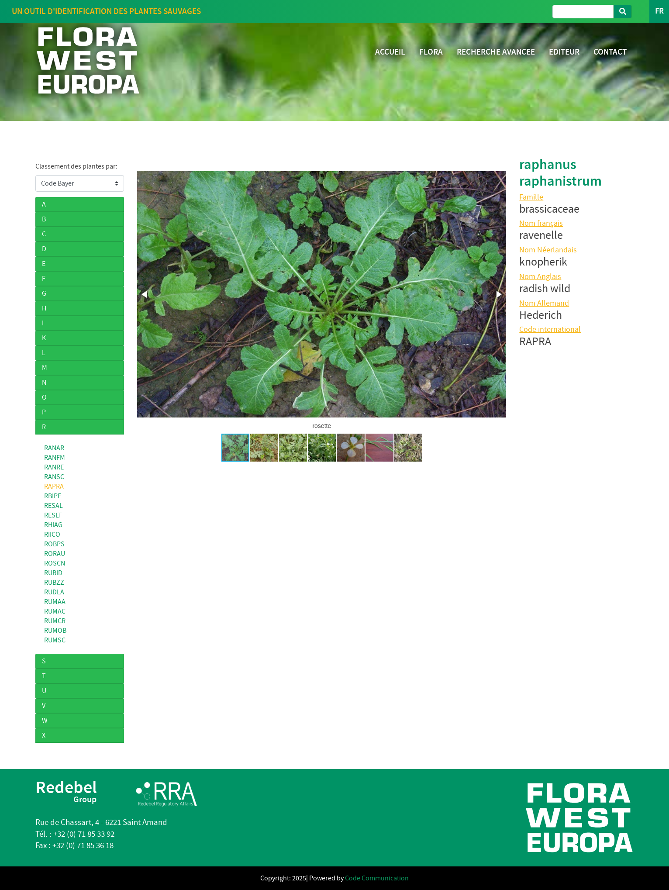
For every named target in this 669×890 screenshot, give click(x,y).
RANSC (54, 477)
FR (659, 11)
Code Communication (377, 878)
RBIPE (52, 496)
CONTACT (610, 51)
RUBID (53, 573)
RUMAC (55, 611)
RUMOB (55, 630)
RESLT (53, 515)
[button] (145, 294)
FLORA (431, 51)
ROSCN (54, 563)
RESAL (53, 505)
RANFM (54, 457)
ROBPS (54, 544)
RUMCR (55, 621)
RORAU (54, 553)
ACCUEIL (390, 51)
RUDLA (54, 592)
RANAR (54, 448)
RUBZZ (54, 582)
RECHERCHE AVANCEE (496, 51)
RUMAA (55, 601)
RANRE (54, 467)
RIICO (52, 534)
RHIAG (53, 525)
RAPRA (54, 486)
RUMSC (55, 640)
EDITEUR (564, 51)
